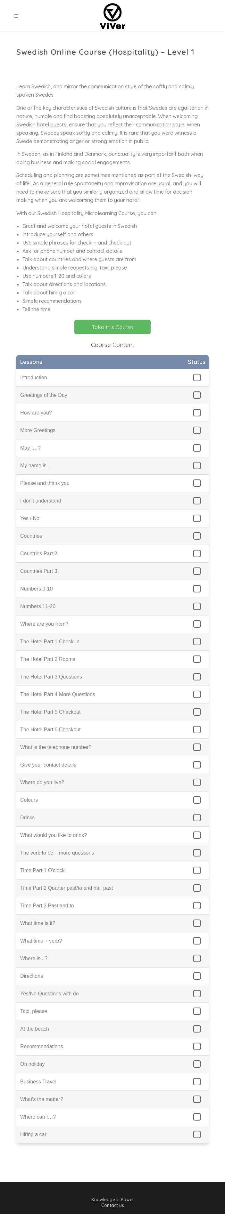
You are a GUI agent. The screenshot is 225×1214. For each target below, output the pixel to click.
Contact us (112, 1205)
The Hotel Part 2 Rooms (47, 659)
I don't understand (40, 500)
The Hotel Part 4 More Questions (57, 694)
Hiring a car (33, 1134)
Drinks (27, 817)
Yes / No (29, 518)
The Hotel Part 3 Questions (51, 676)
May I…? (30, 448)
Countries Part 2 (38, 553)
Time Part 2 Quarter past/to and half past (66, 888)
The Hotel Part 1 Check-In (49, 641)
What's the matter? (41, 1099)
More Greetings (37, 430)
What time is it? (37, 923)
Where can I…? (38, 1117)
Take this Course (112, 327)
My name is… (36, 465)
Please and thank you (45, 483)
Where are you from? (44, 624)
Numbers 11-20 (37, 606)
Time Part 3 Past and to (47, 905)
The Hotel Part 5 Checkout (50, 712)
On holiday (32, 1064)
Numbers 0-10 (36, 588)
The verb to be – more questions (57, 853)
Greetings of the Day (43, 395)
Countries (31, 536)
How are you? (36, 412)
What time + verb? (41, 941)
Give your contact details (48, 765)
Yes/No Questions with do (49, 993)
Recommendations (41, 1046)
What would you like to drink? (53, 835)
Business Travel (38, 1081)
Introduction (33, 377)
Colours (29, 800)
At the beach (34, 1029)
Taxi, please (33, 1011)
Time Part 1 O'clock (42, 870)
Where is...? (33, 958)
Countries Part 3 (38, 571)
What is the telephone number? (55, 747)
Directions (31, 976)
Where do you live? (42, 782)
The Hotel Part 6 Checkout (50, 729)
